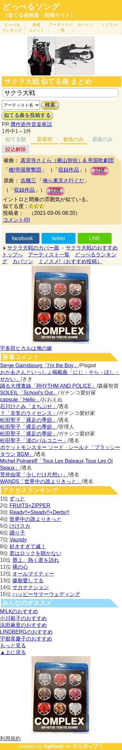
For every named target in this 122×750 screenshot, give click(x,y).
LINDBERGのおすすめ (26, 632)
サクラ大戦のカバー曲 (33, 248)
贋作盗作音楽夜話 (31, 124)
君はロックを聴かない (35, 553)
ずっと (17, 498)
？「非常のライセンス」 (28, 413)
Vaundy (18, 539)
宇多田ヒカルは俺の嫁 (26, 348)
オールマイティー (33, 573)
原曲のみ (102, 139)
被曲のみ (73, 139)
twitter (59, 238)
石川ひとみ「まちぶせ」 (28, 406)
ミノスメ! (109, 24)
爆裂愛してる (28, 580)
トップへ (12, 254)
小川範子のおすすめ (23, 618)
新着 (36, 27)
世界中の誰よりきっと (35, 519)
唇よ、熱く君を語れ (35, 560)
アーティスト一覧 (49, 254)
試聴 (99, 170)
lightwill (53, 746)
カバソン (85, 24)
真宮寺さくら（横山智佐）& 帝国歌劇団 (67, 160)
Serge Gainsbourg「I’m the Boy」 (39, 365)
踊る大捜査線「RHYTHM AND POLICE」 (48, 386)
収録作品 (68, 170)
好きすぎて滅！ (27, 546)
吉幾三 (28, 180)
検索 (50, 105)
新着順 (44, 139)
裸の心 (20, 567)
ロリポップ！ (87, 746)
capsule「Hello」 (20, 399)
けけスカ (19, 526)
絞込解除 (15, 149)
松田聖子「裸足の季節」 (28, 420)
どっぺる (12, 27)
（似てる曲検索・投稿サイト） (39, 15)
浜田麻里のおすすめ (23, 625)
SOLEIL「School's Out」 (29, 392)
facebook (22, 238)
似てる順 (15, 139)
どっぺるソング (31, 7)
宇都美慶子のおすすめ (26, 638)
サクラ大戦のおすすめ (92, 248)
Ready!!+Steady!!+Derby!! (39, 512)
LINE (95, 238)
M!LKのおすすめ (19, 611)
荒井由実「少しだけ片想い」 (34, 474)
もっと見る (13, 645)
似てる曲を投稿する (27, 115)
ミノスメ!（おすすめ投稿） (70, 261)
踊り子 (17, 533)
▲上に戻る (13, 652)
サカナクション (30, 587)
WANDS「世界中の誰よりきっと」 (41, 481)
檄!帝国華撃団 (25, 170)
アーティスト (61, 27)
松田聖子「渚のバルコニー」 (34, 440)
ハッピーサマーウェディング (46, 594)
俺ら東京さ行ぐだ (63, 180)
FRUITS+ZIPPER (29, 505)
